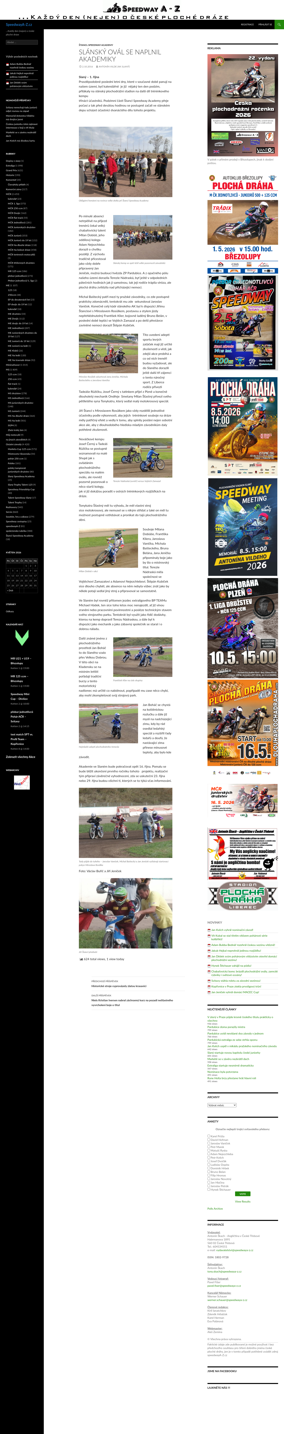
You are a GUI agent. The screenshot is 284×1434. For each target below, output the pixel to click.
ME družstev (14, 313)
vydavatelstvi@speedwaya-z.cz (234, 1250)
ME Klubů (13, 350)
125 (10, 290)
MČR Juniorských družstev (21, 227)
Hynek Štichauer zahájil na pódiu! (231, 965)
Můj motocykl (13, 434)
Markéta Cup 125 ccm (19, 449)
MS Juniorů (14, 411)
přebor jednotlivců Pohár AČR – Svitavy (22, 716)
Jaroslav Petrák (220, 1186)
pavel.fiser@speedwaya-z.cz (224, 1285)
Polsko (11, 463)
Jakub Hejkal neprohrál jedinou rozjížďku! (236, 950)
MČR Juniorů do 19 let (19, 240)
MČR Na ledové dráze (19, 249)
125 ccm (12, 374)
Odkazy (10, 611)
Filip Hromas (218, 1175)
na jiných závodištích (16, 439)
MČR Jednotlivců (16, 222)
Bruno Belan (218, 1171)
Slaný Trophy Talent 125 (20, 484)
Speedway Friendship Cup (21, 489)
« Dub (10, 590)
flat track (12, 383)
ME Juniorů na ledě (18, 345)
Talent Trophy (15, 502)
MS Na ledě (14, 420)
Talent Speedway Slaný (19, 497)
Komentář (11, 179)
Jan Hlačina (217, 1182)
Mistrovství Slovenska (19, 453)
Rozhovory (11, 507)
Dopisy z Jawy (13, 160)
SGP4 (11, 425)
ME (7, 285)
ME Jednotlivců (16, 328)
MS (7, 369)
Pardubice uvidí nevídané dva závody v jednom (235, 1033)
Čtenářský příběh (17, 184)
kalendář (12, 198)
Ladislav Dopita (220, 1164)
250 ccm (12, 379)
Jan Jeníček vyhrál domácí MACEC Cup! (235, 992)
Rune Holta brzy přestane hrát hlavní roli (231, 1078)
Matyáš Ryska (219, 1150)
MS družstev (14, 393)
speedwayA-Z (13, 526)
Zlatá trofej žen (15, 430)
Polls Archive (215, 1208)
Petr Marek (217, 1147)
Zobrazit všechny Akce (20, 757)
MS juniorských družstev (20, 402)
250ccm (12, 294)
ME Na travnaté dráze (19, 360)
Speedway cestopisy (16, 521)
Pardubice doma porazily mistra (226, 1027)
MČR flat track (15, 217)
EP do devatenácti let (19, 299)
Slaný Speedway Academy (21, 476)
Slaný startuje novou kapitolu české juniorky (233, 1052)
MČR (8, 194)
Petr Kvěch (217, 1157)
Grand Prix (11, 170)
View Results (242, 1201)
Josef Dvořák (218, 1161)
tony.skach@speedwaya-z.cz (224, 1271)
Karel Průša (217, 1136)
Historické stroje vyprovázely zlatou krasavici (138, 983)
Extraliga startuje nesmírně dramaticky (230, 1065)
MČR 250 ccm (15, 208)
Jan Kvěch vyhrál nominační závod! (232, 929)
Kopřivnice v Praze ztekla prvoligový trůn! (236, 986)
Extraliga (10, 165)
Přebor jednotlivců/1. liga (21, 280)
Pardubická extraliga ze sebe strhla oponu (232, 1039)
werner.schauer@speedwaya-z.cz (227, 1300)
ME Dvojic (13, 318)
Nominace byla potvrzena (222, 1071)
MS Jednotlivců (16, 398)
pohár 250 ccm (15, 458)
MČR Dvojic (14, 213)
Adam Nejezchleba (222, 1154)
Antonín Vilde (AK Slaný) (114, 66)
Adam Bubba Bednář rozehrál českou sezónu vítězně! (243, 945)
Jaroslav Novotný (221, 1179)
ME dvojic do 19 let (18, 323)
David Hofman (219, 1139)
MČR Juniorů (14, 235)
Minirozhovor (13, 364)
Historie (10, 175)
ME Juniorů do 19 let (19, 341)
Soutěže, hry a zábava (17, 516)
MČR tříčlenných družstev (21, 262)
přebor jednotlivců (17, 275)
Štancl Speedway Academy (96, 44)
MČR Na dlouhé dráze (19, 245)
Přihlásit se (265, 24)
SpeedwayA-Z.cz (19, 24)
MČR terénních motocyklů (21, 254)
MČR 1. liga (14, 203)
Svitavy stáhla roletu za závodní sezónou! (236, 980)
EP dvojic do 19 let (17, 304)
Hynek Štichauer (221, 1189)
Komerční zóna (13, 189)
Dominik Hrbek (220, 1168)
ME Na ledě (14, 355)
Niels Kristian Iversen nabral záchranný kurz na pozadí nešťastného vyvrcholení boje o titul (138, 1000)
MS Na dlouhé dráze (18, 415)
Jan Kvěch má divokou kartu (20, 140)
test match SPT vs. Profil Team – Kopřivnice (22, 739)
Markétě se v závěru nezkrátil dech (228, 1059)
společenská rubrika (16, 530)
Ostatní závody (13, 444)
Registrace (247, 24)
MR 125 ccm (14, 271)
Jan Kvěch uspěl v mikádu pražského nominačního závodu (242, 1046)
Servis (9, 511)
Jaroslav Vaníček (220, 1143)
